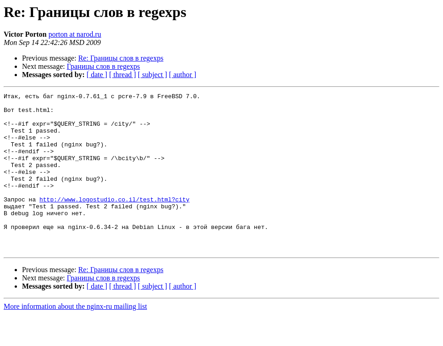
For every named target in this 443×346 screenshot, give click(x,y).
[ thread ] (122, 74)
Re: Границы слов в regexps (121, 58)
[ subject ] (152, 74)
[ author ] (183, 74)
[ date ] (97, 74)
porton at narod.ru (75, 34)
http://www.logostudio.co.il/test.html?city (114, 221)
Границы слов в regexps (103, 66)
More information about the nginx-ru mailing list (75, 338)
